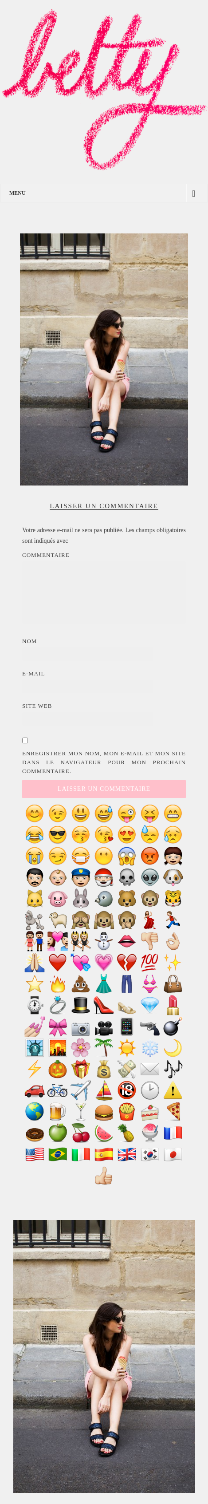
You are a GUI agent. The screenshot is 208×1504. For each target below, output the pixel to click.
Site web (37, 706)
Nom (29, 641)
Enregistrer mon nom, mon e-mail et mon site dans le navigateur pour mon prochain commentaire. (104, 762)
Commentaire (46, 555)
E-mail (33, 673)
